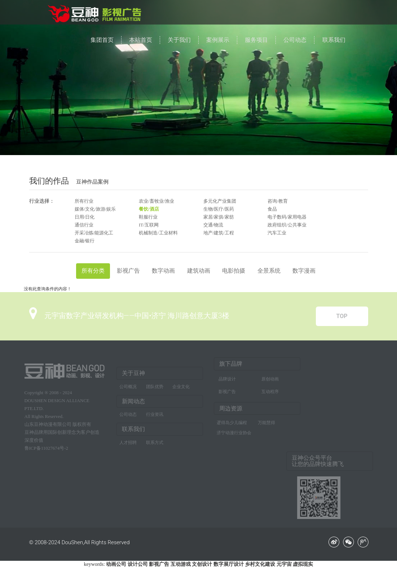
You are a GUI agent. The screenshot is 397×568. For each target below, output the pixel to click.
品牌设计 (227, 377)
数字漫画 (304, 270)
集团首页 (102, 40)
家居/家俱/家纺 (218, 217)
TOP (341, 316)
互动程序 (270, 390)
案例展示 (217, 40)
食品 (272, 209)
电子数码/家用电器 (287, 217)
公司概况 (128, 387)
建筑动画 (198, 270)
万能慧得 (266, 421)
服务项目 (256, 40)
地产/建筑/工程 (218, 232)
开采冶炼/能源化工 (94, 232)
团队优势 (154, 387)
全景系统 (269, 270)
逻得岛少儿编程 (232, 421)
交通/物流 (213, 225)
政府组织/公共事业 (287, 225)
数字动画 (163, 270)
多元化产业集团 (219, 201)
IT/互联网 (149, 225)
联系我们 (333, 40)
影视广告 (128, 270)
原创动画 (270, 377)
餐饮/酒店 (149, 209)
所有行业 (84, 201)
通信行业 (84, 225)
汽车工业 (277, 232)
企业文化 (181, 387)
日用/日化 (85, 217)
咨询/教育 (278, 201)
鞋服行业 (148, 217)
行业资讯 (154, 415)
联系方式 (154, 443)
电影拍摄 (233, 270)
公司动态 (294, 40)
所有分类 (93, 270)
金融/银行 (85, 240)
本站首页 (140, 40)
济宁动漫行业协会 (234, 431)
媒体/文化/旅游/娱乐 (95, 209)
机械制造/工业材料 (158, 232)
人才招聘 (128, 443)
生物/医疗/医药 (218, 209)
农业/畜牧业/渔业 (156, 201)
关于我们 (179, 40)
